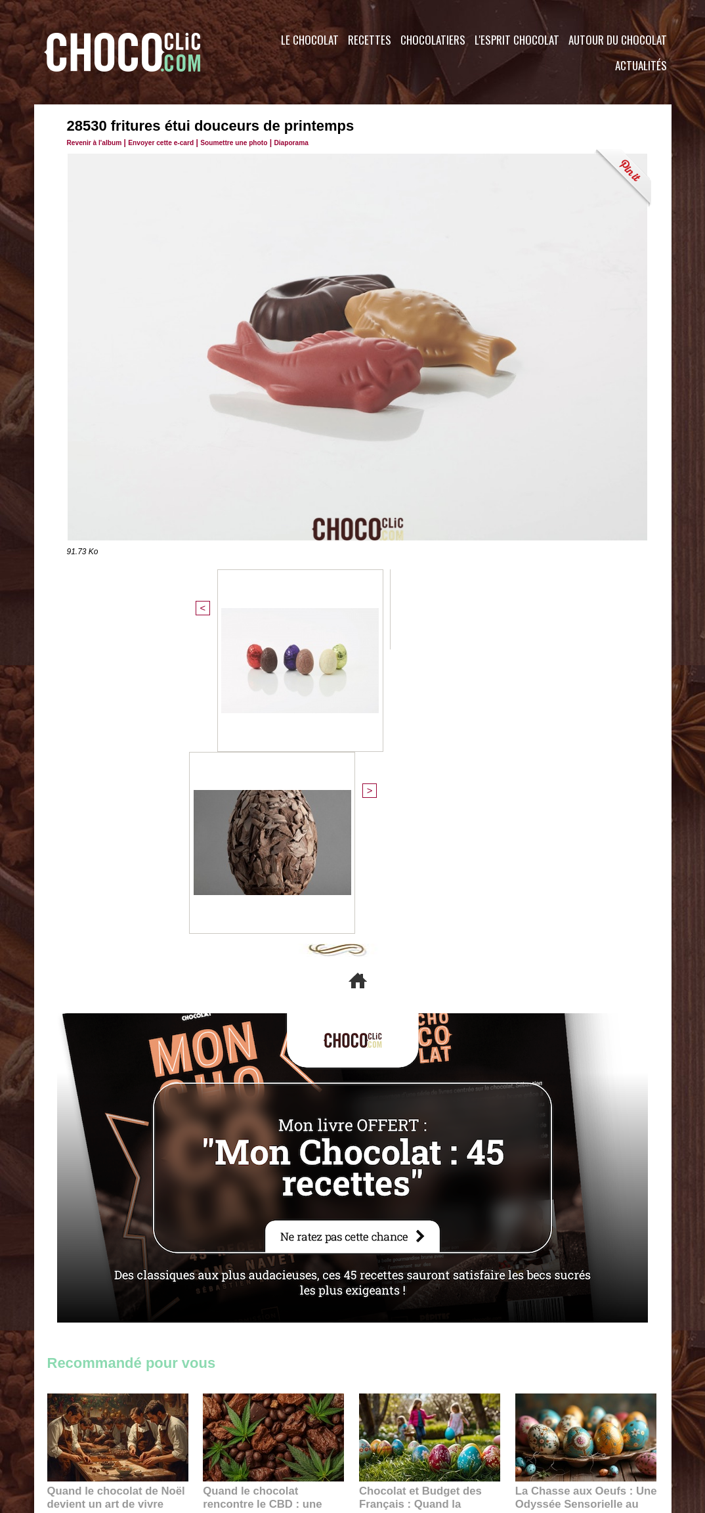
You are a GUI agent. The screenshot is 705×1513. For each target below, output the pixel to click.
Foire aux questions (554, 1433)
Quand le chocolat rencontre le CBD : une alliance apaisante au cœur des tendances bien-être (272, 1219)
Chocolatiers (432, 40)
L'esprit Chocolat (517, 40)
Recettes (369, 40)
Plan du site (389, 1433)
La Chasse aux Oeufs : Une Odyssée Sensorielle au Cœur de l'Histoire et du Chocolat (580, 1219)
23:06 (397, 1261)
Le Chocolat (310, 40)
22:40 (553, 1248)
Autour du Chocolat (617, 40)
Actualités (641, 65)
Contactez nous (87, 1433)
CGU (222, 1433)
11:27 (91, 1235)
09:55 (295, 1248)
